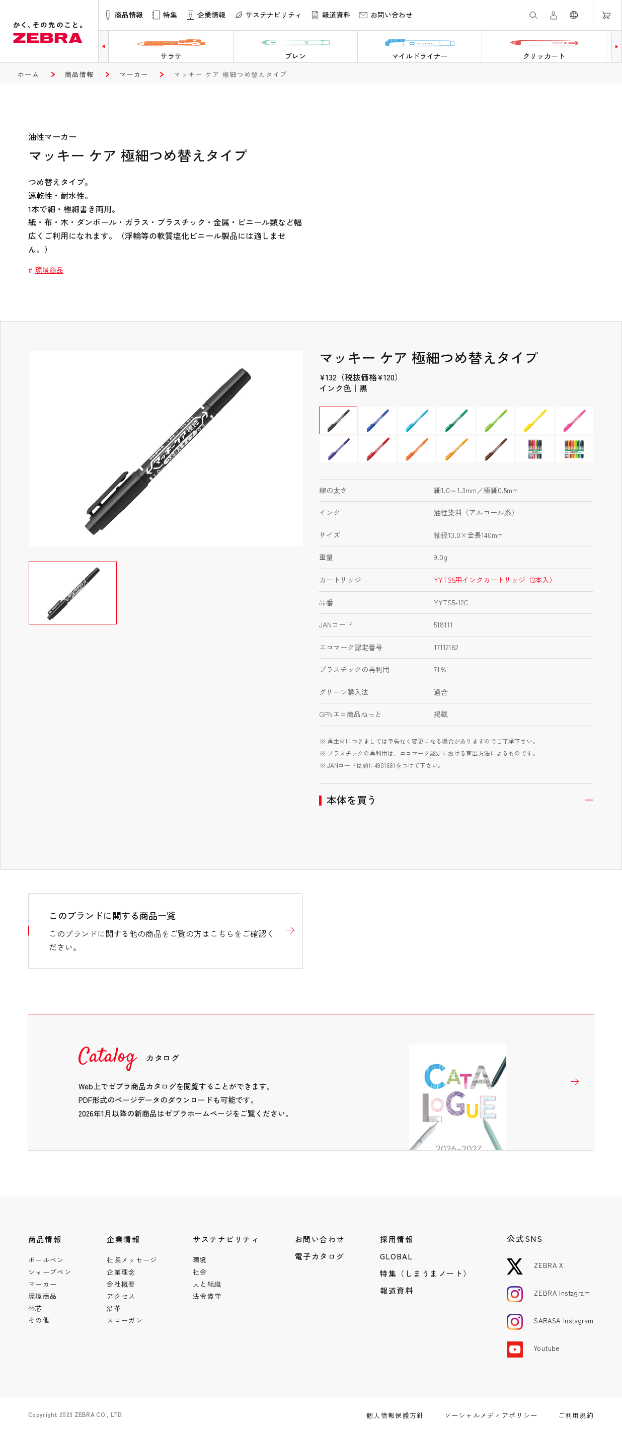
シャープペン (49, 1272)
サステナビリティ (226, 1239)
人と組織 (207, 1284)
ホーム (28, 74)
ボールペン (46, 1259)
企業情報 (123, 1239)
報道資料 (396, 1290)
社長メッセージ (132, 1259)
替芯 (35, 1308)
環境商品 (49, 270)
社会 (200, 1272)
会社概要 (121, 1284)
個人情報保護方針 (395, 1415)
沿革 (114, 1308)
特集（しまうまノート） (426, 1273)
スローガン (125, 1320)
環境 (200, 1259)
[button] (104, 46)
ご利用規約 (576, 1415)
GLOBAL (396, 1256)
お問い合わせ (320, 1239)
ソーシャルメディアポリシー (491, 1415)
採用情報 (396, 1239)
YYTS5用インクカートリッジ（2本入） (495, 580)
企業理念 (121, 1272)
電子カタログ (320, 1256)
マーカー (133, 74)
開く (456, 800)
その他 (39, 1320)
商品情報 (79, 74)
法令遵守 (207, 1296)
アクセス (121, 1296)
